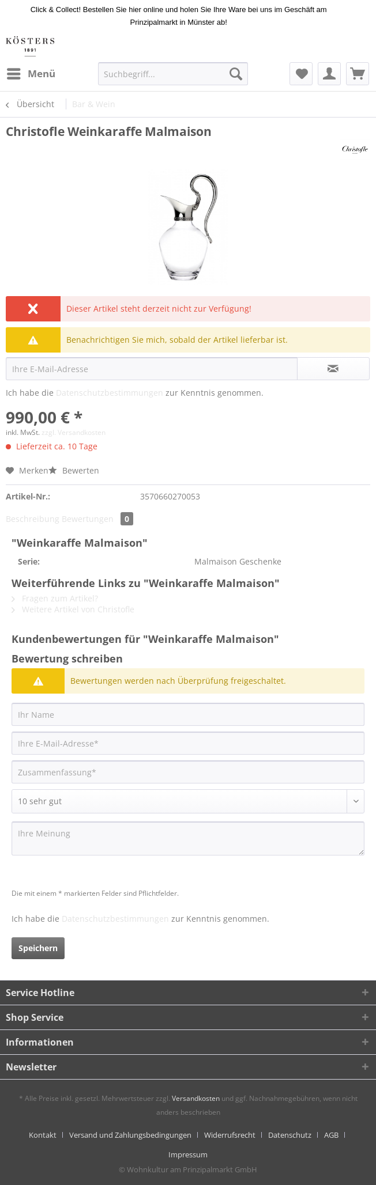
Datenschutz (289, 1135)
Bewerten (73, 470)
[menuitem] (30, 73)
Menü (31, 72)
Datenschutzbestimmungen (109, 392)
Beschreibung (32, 518)
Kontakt (43, 1135)
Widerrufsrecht (229, 1135)
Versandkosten (196, 1098)
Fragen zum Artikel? (55, 598)
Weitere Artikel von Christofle (73, 609)
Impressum (188, 1154)
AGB (331, 1135)
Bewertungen (97, 518)
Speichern (38, 947)
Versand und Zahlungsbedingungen (130, 1135)
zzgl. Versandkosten (74, 432)
